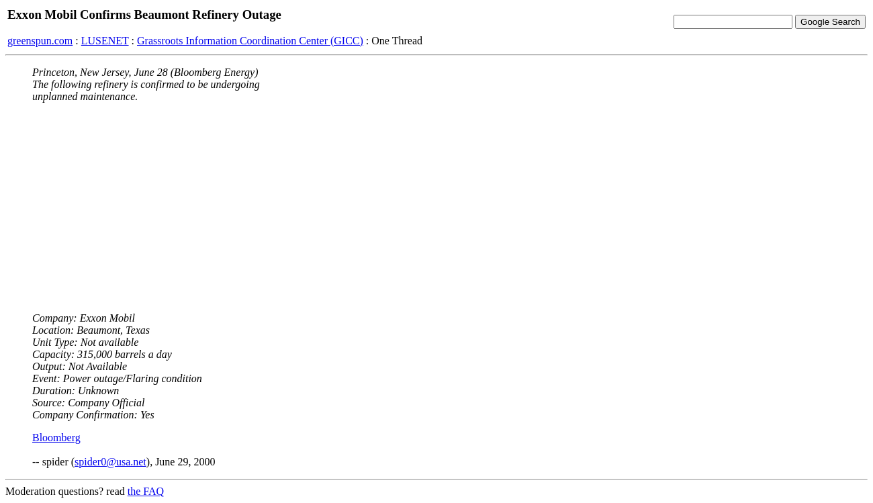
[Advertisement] (436, 207)
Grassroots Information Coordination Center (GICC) (250, 40)
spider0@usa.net (110, 461)
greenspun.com (40, 40)
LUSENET (105, 40)
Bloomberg (56, 437)
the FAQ (146, 491)
